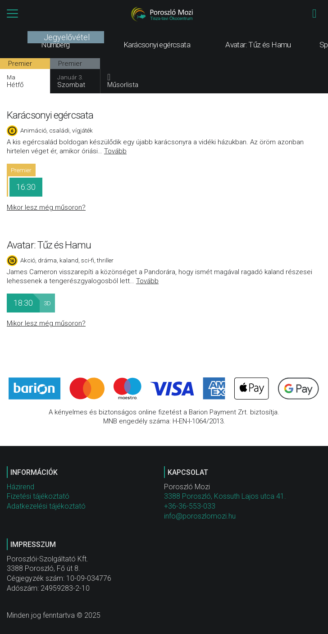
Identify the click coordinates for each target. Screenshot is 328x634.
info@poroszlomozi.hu (200, 516)
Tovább (115, 151)
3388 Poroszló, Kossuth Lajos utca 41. (225, 496)
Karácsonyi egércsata (50, 115)
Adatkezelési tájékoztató (46, 506)
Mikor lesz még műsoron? (46, 207)
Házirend (20, 486)
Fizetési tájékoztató (38, 496)
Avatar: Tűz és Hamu (49, 245)
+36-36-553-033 (189, 506)
